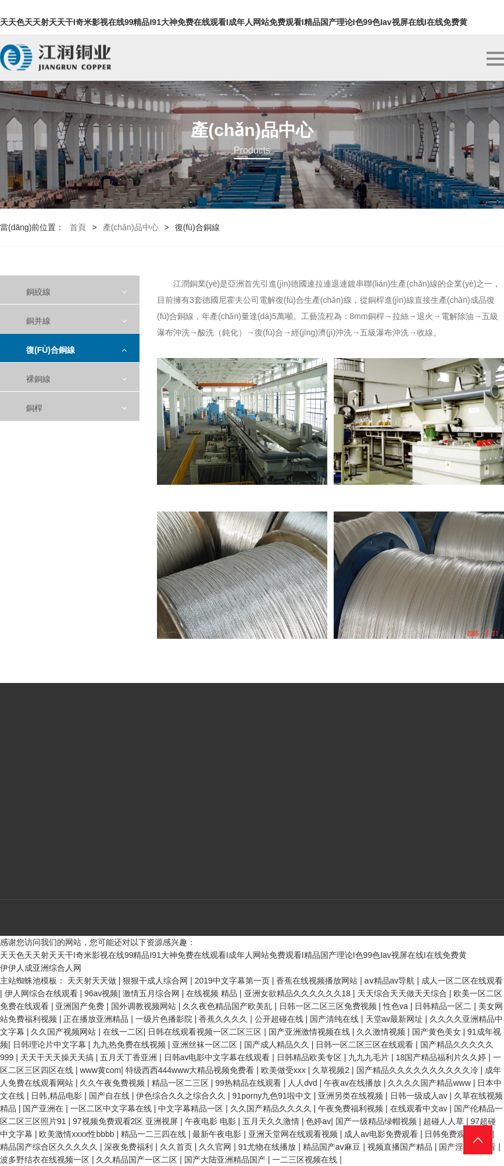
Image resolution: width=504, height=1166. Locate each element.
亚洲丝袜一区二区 (206, 1044)
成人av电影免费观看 (382, 1134)
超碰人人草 (444, 1121)
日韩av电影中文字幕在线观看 (218, 1057)
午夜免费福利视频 (351, 1108)
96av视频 (101, 993)
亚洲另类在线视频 (351, 1095)
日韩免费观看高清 (458, 1134)
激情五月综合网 (152, 993)
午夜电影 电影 (211, 1121)
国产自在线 (110, 1095)
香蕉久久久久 (224, 1019)
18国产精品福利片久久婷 (442, 1057)
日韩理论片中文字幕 (50, 1044)
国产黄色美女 (437, 1031)
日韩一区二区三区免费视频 (329, 1006)
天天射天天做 (93, 980)
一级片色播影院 (165, 1019)
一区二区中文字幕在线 (112, 1108)
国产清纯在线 (335, 1019)
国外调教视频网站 (144, 1006)
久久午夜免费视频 (113, 1083)
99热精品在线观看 (249, 1083)
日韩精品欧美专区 (310, 1057)
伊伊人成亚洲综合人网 (40, 967)
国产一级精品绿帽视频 (377, 1121)
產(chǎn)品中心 (131, 227)
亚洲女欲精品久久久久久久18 (298, 993)
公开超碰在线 (280, 1019)
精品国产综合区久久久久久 (50, 1146)
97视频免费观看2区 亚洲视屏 (126, 1121)
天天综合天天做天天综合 (403, 993)
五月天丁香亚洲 (129, 1057)
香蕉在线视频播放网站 (318, 980)
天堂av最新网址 (396, 1019)
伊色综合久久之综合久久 (182, 1095)
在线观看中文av (420, 1108)
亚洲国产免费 (80, 1006)
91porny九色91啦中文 (273, 1095)
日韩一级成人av (420, 1095)
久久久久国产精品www (430, 1083)
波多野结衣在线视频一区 (46, 1159)
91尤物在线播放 (268, 1146)
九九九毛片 (369, 1057)
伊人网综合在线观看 (42, 993)
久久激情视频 (382, 1031)
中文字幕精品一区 (192, 1108)
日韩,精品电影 (57, 1095)
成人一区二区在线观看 (462, 980)
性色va (396, 1006)
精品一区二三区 (181, 1083)
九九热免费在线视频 (130, 1044)
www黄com (100, 1070)
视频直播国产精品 (401, 1146)
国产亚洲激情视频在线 (310, 1031)
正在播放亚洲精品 (97, 1019)
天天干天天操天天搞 (58, 1057)
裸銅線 (38, 379)
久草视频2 (332, 1070)
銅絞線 (38, 291)
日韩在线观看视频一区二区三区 (206, 1031)
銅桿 (34, 408)
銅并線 (38, 321)
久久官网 (216, 1146)
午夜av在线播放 (354, 1083)
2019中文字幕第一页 (233, 980)
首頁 (78, 227)
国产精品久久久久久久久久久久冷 (418, 1070)
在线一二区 (123, 1031)
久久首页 (177, 1146)
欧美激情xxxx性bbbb (77, 1134)
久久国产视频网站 (64, 1031)
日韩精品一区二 (444, 1006)
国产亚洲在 (44, 1108)
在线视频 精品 (213, 993)
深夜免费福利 (129, 1146)
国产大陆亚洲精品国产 (226, 1159)
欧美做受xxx (284, 1070)
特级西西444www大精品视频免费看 (191, 1070)
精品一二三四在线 (154, 1134)
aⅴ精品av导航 (390, 980)
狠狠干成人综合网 (156, 980)
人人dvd (303, 1083)
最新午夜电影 (218, 1134)
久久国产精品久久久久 (272, 1108)
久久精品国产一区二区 (138, 1159)
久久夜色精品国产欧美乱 (228, 1006)
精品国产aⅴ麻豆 (333, 1146)
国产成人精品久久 (278, 1044)
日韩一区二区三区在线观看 (366, 1044)
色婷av (318, 1121)
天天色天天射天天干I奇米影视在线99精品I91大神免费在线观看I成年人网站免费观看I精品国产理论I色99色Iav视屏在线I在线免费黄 (233, 22)
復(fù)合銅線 (50, 350)
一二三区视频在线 (305, 1159)
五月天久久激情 (272, 1121)
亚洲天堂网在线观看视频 (294, 1134)
